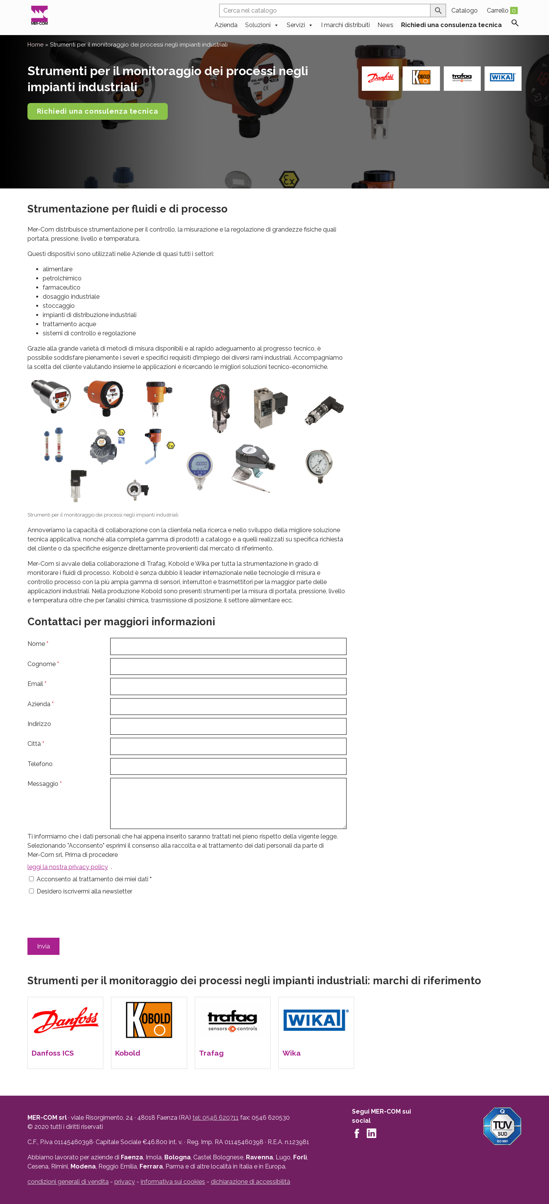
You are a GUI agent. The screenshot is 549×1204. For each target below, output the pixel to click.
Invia (43, 946)
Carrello (502, 10)
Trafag (211, 1053)
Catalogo (464, 10)
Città (35, 743)
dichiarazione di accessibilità (250, 1181)
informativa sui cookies (173, 1181)
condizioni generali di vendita (68, 1181)
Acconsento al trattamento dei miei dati (94, 879)
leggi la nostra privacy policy (67, 867)
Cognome (43, 664)
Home (35, 44)
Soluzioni (262, 24)
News (385, 24)
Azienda (226, 24)
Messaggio (44, 783)
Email (37, 683)
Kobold (127, 1053)
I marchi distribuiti (345, 24)
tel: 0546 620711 (216, 1117)
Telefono (40, 764)
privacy (124, 1181)
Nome (37, 643)
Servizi (300, 24)
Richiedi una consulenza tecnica (451, 24)
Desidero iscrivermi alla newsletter (84, 891)
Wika (292, 1053)
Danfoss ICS (53, 1053)
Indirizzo (39, 724)
